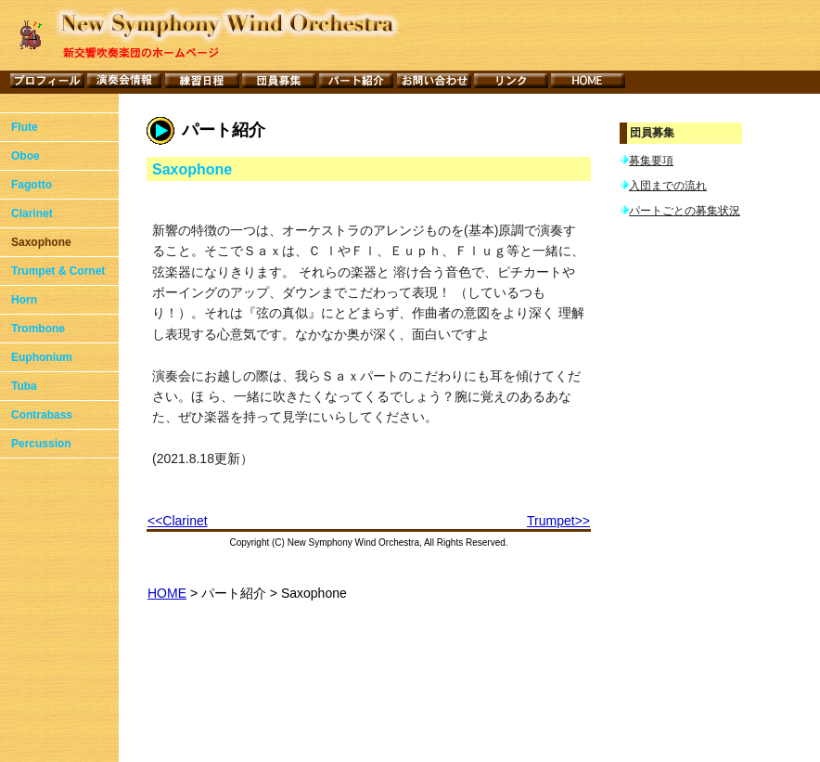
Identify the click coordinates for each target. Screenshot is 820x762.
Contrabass (41, 414)
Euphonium (41, 357)
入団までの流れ (668, 187)
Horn (24, 299)
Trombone (38, 328)
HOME (166, 593)
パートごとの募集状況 (684, 213)
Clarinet (32, 213)
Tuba (24, 386)
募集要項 (651, 161)
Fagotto (31, 184)
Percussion (41, 443)
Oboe (25, 155)
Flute (24, 127)
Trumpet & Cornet (58, 271)
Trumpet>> (558, 520)
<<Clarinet (177, 520)
